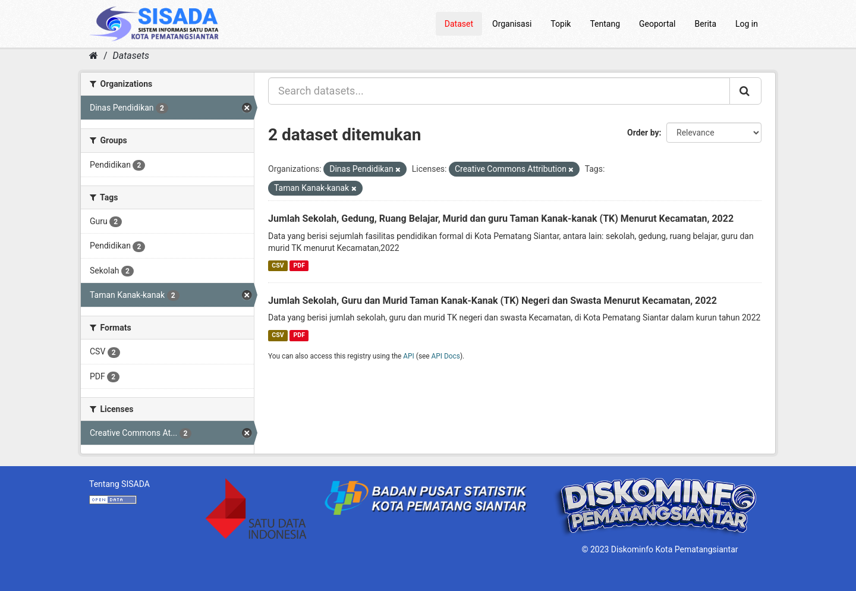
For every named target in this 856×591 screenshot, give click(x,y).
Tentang (605, 24)
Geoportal (657, 24)
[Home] (93, 55)
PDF (299, 265)
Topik (560, 24)
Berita (706, 24)
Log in (746, 24)
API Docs (446, 356)
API (408, 356)
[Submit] (745, 91)
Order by (643, 132)
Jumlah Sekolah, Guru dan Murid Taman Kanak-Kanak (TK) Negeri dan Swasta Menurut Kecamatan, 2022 (492, 300)
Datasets (131, 55)
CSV (278, 265)
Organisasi (511, 24)
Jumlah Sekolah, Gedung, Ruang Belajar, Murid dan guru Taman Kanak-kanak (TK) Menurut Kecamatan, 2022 (501, 218)
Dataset (459, 24)
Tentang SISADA (119, 484)
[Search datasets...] (499, 91)
